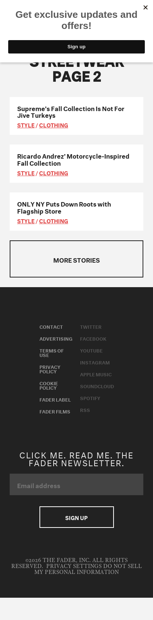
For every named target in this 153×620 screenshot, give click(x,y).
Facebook (93, 338)
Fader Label (55, 399)
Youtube (91, 350)
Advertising (56, 338)
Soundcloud (97, 385)
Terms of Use (51, 352)
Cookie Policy (48, 385)
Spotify (90, 397)
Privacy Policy (49, 368)
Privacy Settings (74, 566)
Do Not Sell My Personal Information (88, 569)
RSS (85, 409)
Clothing (53, 124)
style (26, 124)
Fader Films (54, 411)
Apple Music (96, 373)
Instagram (95, 362)
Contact (51, 326)
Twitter (91, 326)
